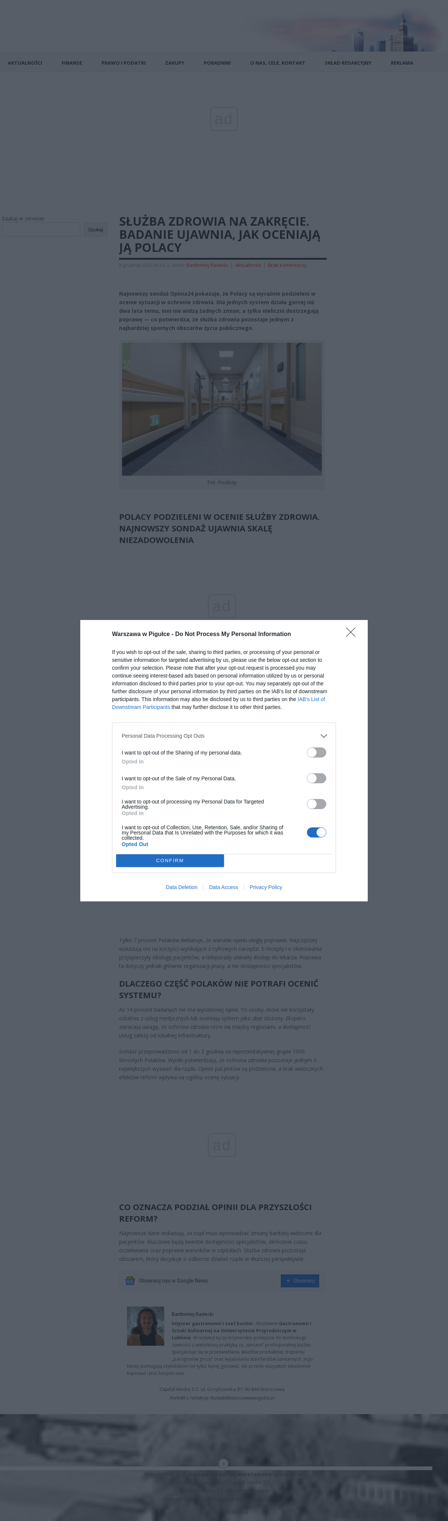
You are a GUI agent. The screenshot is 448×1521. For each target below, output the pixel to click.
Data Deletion (181, 887)
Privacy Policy (266, 887)
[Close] (353, 634)
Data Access (223, 887)
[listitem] (224, 736)
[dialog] (224, 760)
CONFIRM (170, 860)
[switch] (316, 752)
